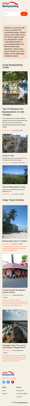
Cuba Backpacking (22, 402)
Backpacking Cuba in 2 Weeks (14, 241)
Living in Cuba (8, 155)
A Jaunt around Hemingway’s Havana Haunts (14, 291)
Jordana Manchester (18, 295)
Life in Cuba (22, 162)
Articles (20, 244)
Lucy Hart (15, 130)
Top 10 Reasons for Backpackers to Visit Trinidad (13, 112)
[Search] (24, 14)
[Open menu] (27, 10)
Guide (21, 130)
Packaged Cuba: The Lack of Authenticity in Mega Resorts (14, 346)
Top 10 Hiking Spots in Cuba (13, 187)
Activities (22, 194)
